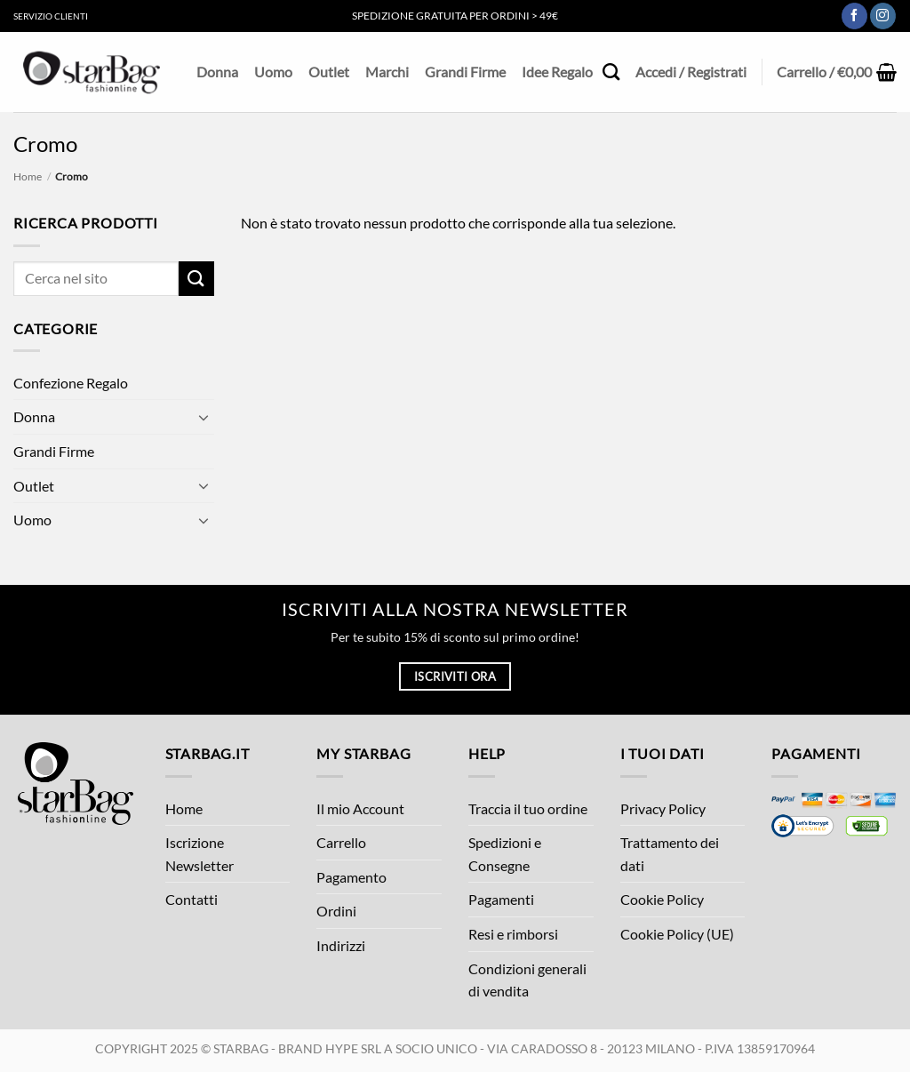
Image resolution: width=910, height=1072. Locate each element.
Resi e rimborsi (513, 933)
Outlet (328, 71)
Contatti (191, 899)
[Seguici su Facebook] (854, 16)
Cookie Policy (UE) (677, 933)
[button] (837, 72)
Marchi (387, 71)
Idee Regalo (557, 71)
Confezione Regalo (70, 382)
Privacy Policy (663, 808)
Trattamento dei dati (669, 854)
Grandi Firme (465, 71)
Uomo (273, 71)
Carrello (341, 842)
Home (27, 176)
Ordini (336, 910)
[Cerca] (611, 71)
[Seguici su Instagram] (883, 16)
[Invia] (196, 278)
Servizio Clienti (50, 16)
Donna (217, 71)
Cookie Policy (662, 899)
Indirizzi (340, 945)
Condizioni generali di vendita (527, 980)
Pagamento (351, 876)
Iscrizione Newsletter (199, 854)
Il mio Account (360, 808)
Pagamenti (501, 899)
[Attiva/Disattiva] (203, 417)
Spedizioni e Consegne (504, 854)
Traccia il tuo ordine (527, 808)
